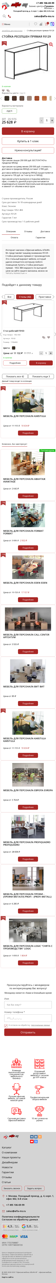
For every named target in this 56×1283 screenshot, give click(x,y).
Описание (11, 231)
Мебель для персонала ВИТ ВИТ (23, 686)
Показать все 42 (15, 376)
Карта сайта (7, 1277)
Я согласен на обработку (29, 1025)
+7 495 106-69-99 (45, 2)
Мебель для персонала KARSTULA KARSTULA (24, 740)
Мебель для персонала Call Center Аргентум (26, 636)
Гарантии (40, 237)
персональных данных (40, 1025)
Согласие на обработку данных (20, 1219)
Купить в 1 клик (28, 141)
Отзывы (28, 231)
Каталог (7, 1147)
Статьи (6, 1182)
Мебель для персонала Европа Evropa (28, 790)
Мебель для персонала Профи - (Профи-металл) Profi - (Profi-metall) (27, 895)
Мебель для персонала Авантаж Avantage (24, 480)
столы (25, 296)
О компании (9, 1152)
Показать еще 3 (41, 376)
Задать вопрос (34, 1188)
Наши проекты (11, 1157)
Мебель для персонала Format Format (23, 532)
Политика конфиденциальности (21, 1216)
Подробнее (15, 363)
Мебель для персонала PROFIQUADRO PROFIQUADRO (26, 843)
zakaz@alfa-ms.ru (44, 16)
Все (9, 296)
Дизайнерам (10, 1162)
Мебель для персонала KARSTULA (24, 416)
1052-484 (18, 210)
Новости (7, 1167)
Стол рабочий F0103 (13, 331)
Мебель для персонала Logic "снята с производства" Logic (27, 947)
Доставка (45, 231)
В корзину (28, 131)
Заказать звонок (12, 1188)
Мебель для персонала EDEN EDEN (25, 582)
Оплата (14, 237)
